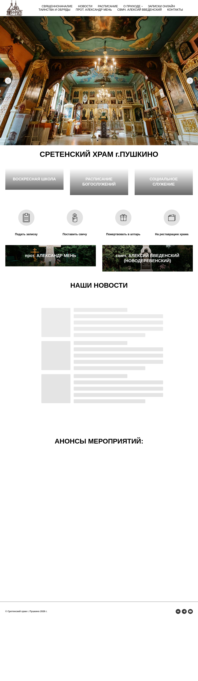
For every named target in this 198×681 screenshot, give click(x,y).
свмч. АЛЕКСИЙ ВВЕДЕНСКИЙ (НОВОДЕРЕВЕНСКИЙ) (147, 318)
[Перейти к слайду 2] (97, 140)
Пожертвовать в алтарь (123, 264)
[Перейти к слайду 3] (100, 140)
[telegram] (184, 671)
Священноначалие (57, 6)
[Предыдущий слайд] (8, 80)
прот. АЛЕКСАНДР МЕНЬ (50, 320)
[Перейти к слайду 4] (103, 140)
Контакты (175, 9)
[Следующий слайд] (190, 80)
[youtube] (190, 671)
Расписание (108, 6)
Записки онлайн (161, 6)
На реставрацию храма (171, 264)
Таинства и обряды (54, 9)
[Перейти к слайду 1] (94, 140)
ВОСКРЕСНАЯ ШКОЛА (34, 214)
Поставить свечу (75, 264)
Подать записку (26, 264)
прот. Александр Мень (94, 9)
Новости (85, 6)
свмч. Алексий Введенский (139, 9)
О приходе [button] (131, 6)
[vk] (178, 671)
